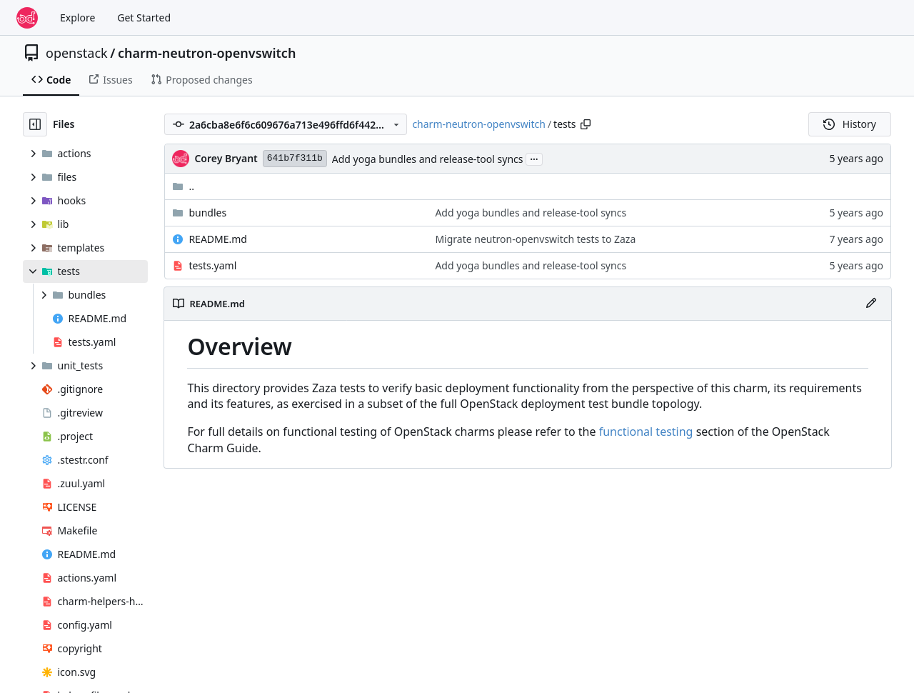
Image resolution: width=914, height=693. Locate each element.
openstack (77, 53)
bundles (207, 212)
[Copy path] (586, 124)
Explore (77, 17)
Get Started (144, 17)
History (849, 124)
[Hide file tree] (35, 124)
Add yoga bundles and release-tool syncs (427, 159)
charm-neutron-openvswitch (207, 53)
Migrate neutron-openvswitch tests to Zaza (535, 239)
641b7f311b (295, 158)
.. (183, 186)
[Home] (27, 18)
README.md (218, 239)
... (534, 158)
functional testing (646, 431)
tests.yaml (212, 265)
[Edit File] (871, 303)
